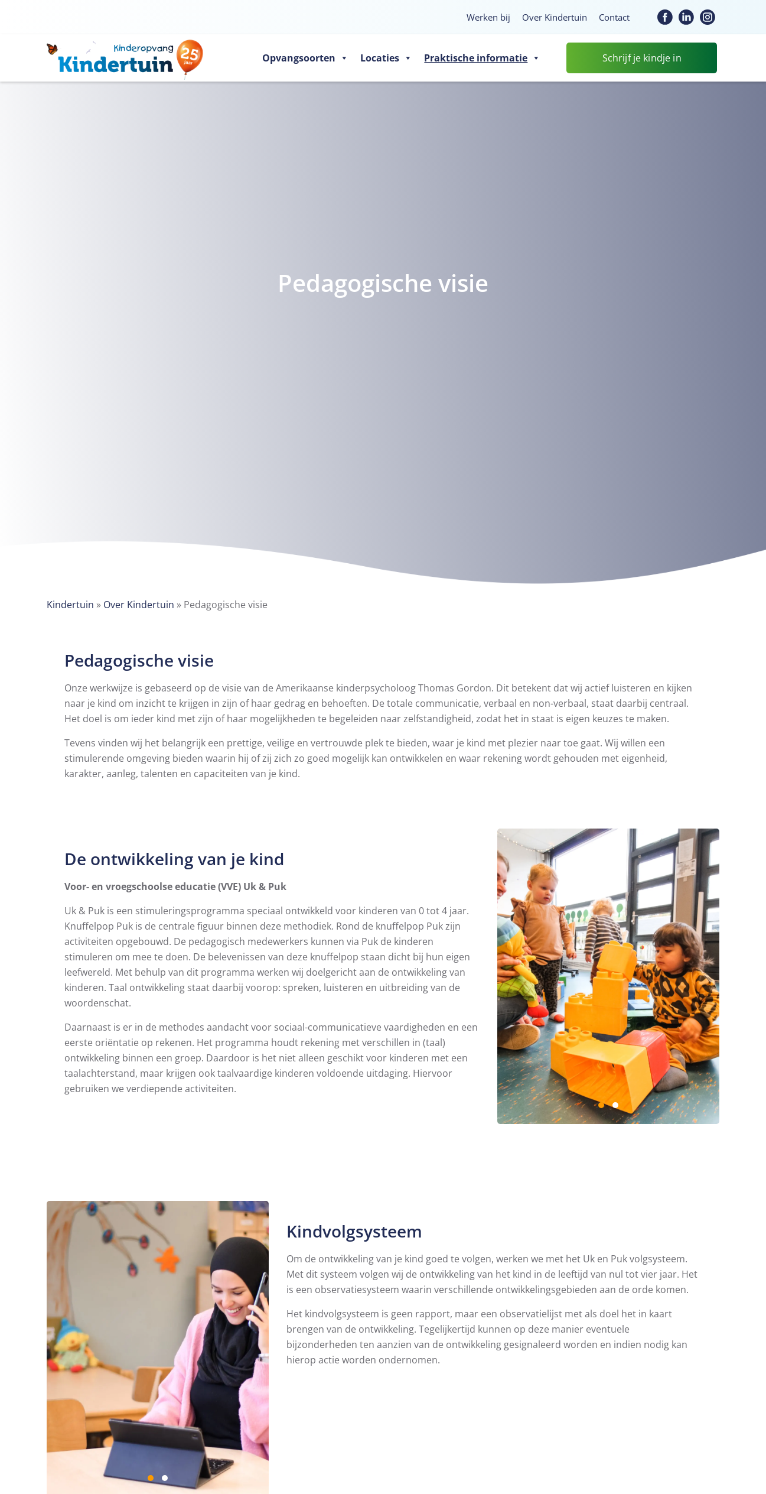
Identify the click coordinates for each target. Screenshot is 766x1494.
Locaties (386, 58)
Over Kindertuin (554, 17)
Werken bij (488, 17)
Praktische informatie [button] (482, 58)
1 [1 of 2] (601, 1105)
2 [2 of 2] (615, 1105)
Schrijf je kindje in (642, 57)
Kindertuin (70, 604)
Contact (614, 17)
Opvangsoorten (305, 58)
